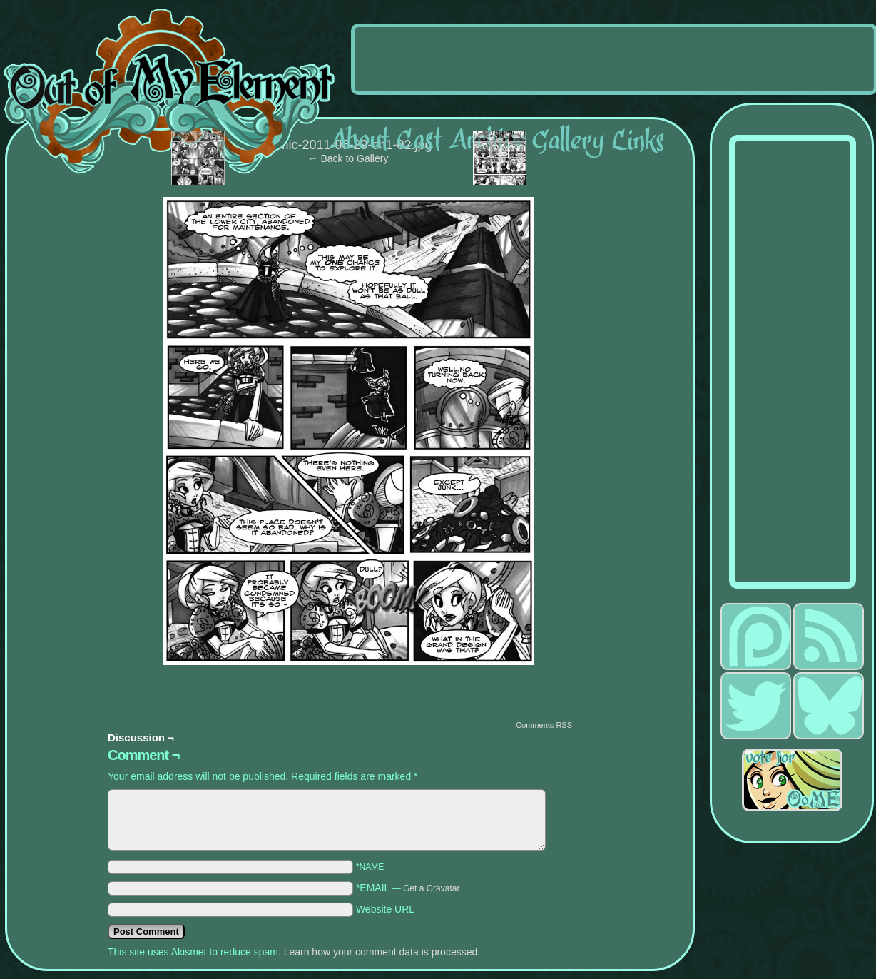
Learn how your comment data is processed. (382, 952)
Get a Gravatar (431, 888)
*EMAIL (408, 887)
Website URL (385, 909)
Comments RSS (544, 725)
